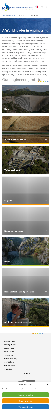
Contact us (8, 369)
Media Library (9, 352)
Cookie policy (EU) (10, 358)
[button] (48, 384)
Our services (13, 15)
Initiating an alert (10, 345)
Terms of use (8, 355)
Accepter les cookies (25, 395)
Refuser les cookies (25, 401)
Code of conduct (9, 365)
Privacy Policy (9, 348)
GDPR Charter (9, 362)
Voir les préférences (26, 407)
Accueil (4, 15)
